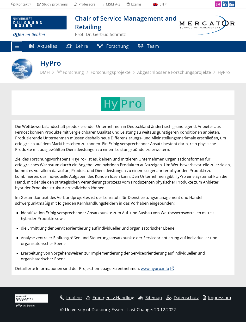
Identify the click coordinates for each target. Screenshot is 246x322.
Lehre (77, 46)
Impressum (217, 297)
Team (148, 46)
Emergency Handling (110, 297)
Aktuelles (43, 46)
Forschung (113, 46)
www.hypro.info (155, 268)
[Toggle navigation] (16, 47)
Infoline (71, 297)
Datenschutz (182, 297)
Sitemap (150, 297)
